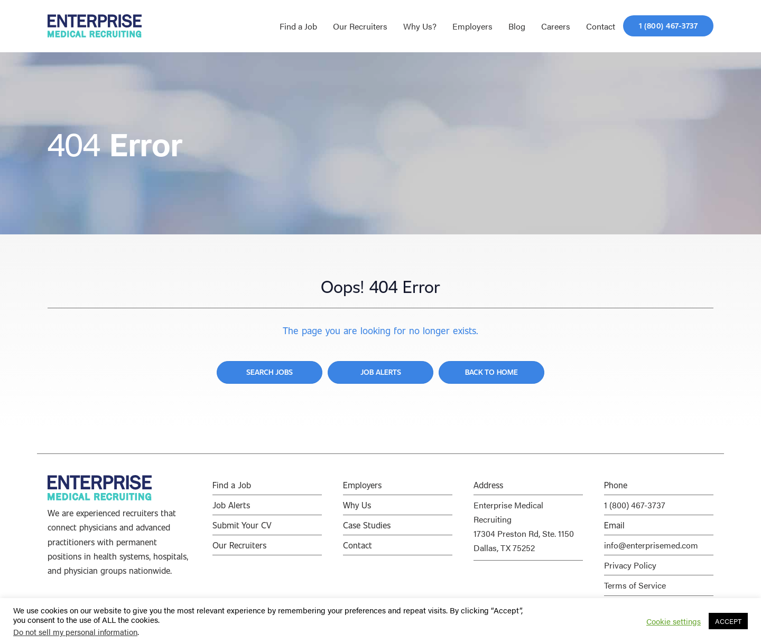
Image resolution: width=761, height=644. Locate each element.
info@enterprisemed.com (651, 545)
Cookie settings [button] (673, 621)
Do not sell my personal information (75, 631)
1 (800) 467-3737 (634, 505)
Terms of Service (635, 585)
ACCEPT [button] (728, 621)
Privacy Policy (630, 565)
